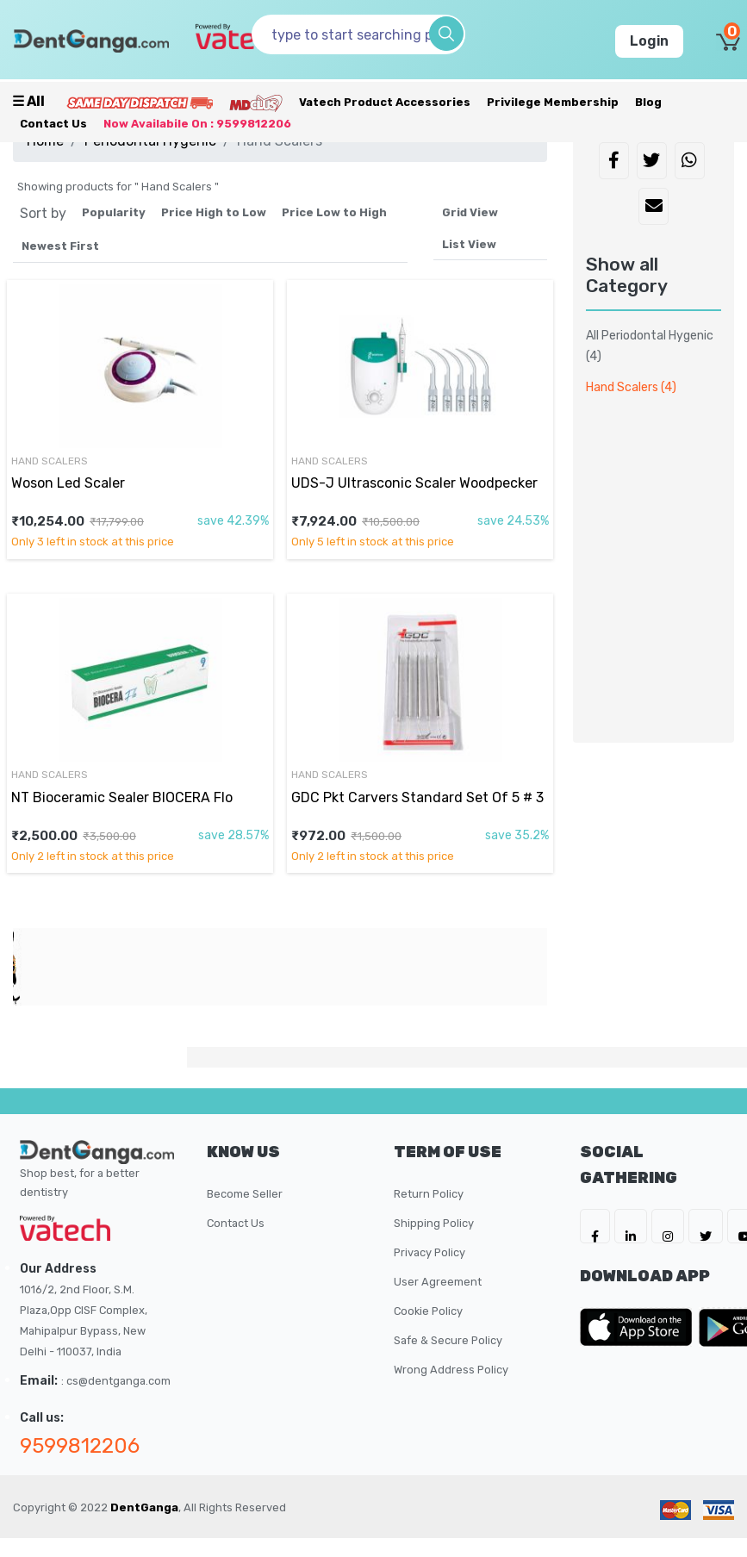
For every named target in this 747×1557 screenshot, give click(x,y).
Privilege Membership (553, 102)
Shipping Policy (434, 1223)
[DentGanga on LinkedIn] (630, 1226)
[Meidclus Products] (256, 102)
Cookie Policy (428, 1311)
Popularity (114, 212)
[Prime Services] (139, 102)
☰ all (28, 101)
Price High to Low (213, 212)
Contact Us (53, 123)
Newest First (60, 246)
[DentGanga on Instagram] (667, 1226)
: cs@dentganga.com (116, 1380)
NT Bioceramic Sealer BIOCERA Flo (122, 797)
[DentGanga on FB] (595, 1226)
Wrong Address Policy (451, 1369)
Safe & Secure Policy (448, 1340)
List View (469, 244)
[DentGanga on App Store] (639, 1327)
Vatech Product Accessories (384, 102)
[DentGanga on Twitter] (705, 1226)
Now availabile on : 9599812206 (197, 123)
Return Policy (429, 1193)
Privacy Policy (429, 1252)
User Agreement (438, 1281)
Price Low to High (334, 212)
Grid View (470, 212)
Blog (648, 102)
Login (649, 41)
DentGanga (144, 1507)
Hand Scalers (49, 461)
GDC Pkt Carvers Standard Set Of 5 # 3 (417, 797)
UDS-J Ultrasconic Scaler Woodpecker (414, 483)
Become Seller (245, 1193)
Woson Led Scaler (68, 483)
